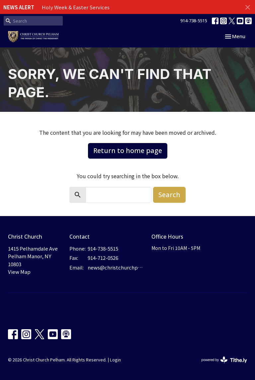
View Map (19, 271)
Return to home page (127, 150)
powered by (224, 359)
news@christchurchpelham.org (116, 267)
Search (169, 194)
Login (115, 359)
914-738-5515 (193, 21)
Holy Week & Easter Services (76, 7)
